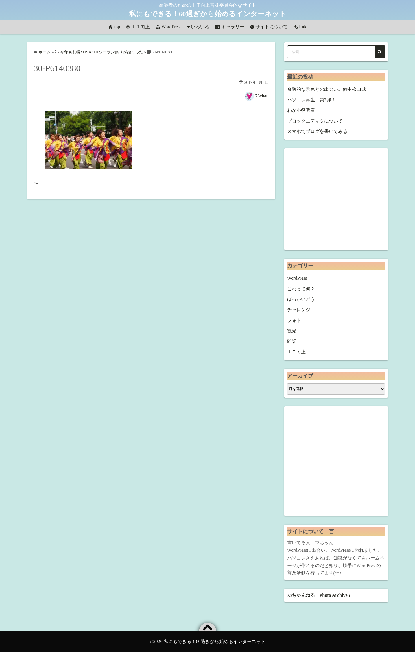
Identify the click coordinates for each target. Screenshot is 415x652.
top (117, 26)
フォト (294, 320)
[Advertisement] (336, 199)
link (302, 26)
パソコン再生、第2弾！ (311, 99)
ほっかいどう (301, 299)
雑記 (291, 341)
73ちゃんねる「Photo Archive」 (319, 595)
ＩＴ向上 (140, 26)
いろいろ (200, 26)
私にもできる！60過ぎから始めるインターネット (207, 14)
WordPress (171, 26)
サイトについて (271, 26)
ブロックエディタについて (315, 120)
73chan (261, 95)
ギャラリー (232, 26)
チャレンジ (298, 309)
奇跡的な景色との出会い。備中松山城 (326, 89)
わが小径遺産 (301, 110)
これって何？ (301, 288)
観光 (291, 330)
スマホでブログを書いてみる (317, 131)
